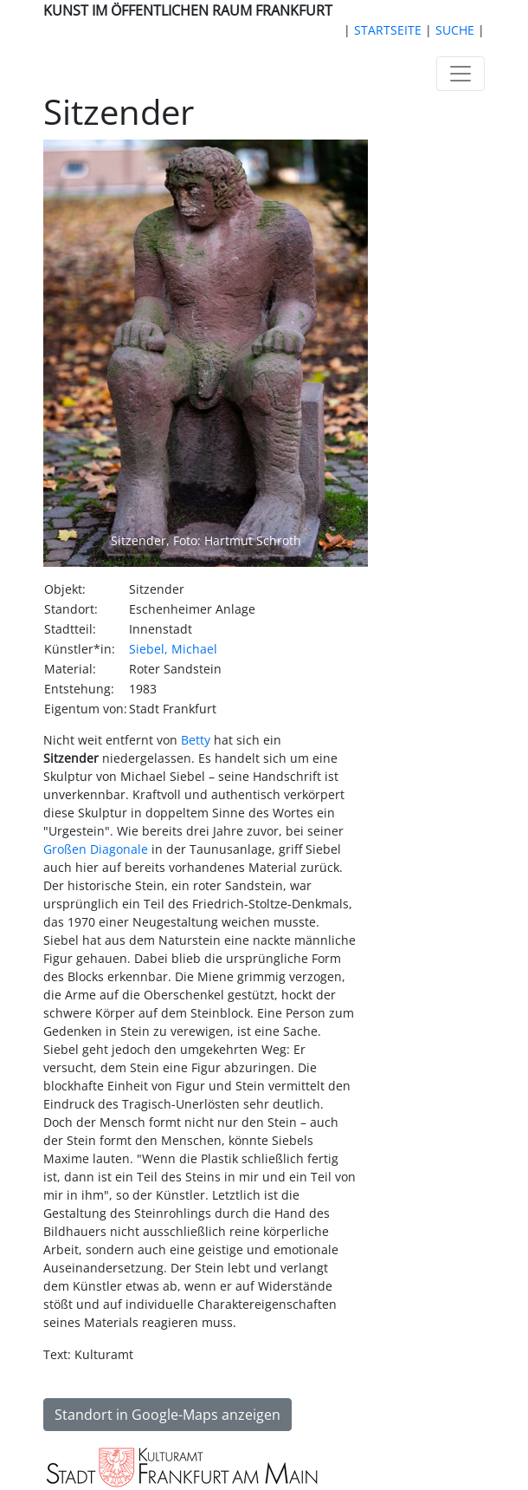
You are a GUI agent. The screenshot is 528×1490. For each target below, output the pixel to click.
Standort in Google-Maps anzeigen (167, 1414)
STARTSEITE (388, 30)
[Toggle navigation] (460, 73)
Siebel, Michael (173, 649)
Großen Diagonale (95, 849)
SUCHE (454, 30)
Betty (195, 740)
